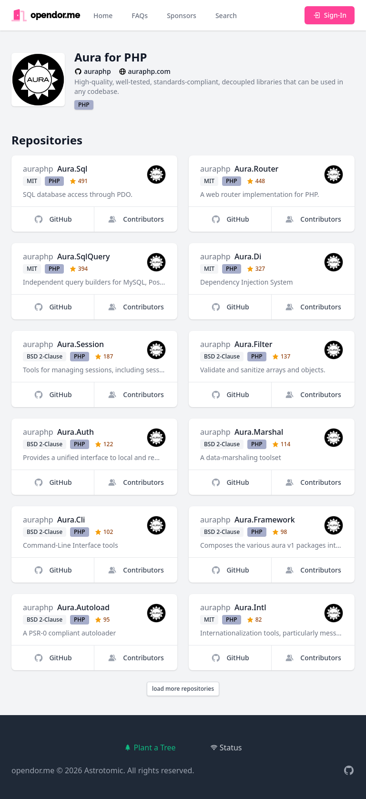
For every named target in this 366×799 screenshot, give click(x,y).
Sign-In (329, 15)
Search (226, 15)
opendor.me (32, 770)
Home (102, 15)
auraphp (38, 169)
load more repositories (183, 689)
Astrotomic (103, 770)
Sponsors (181, 15)
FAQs (140, 15)
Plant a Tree (149, 747)
